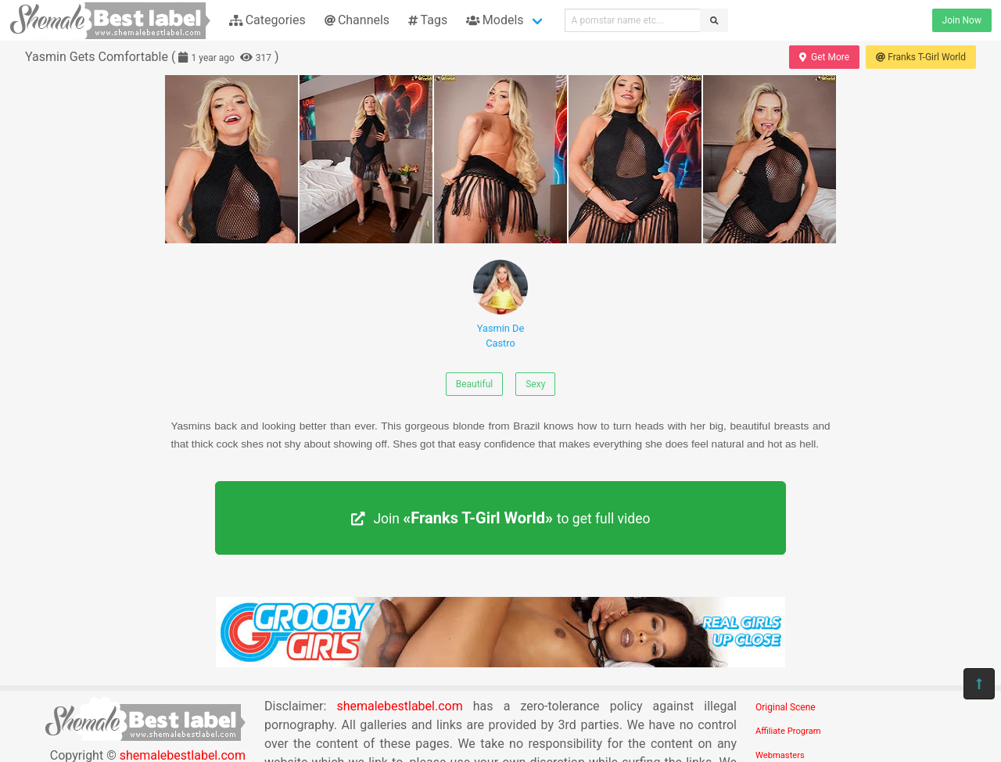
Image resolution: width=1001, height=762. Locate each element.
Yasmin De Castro (500, 304)
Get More (824, 57)
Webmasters (780, 755)
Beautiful (474, 384)
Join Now (961, 20)
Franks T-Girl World (921, 57)
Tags (427, 20)
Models (494, 20)
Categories (267, 20)
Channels (357, 20)
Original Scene (785, 707)
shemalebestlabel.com (399, 706)
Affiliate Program (788, 731)
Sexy (535, 384)
